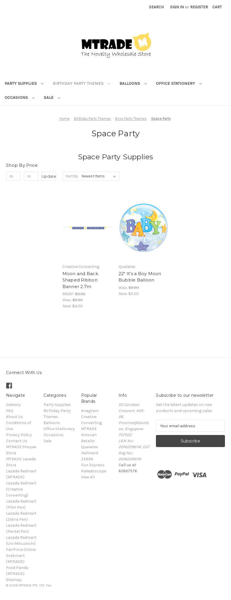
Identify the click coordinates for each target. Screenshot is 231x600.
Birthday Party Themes (81, 83)
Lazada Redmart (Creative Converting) (21, 489)
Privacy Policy (19, 434)
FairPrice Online (21, 549)
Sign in (177, 7)
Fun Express (92, 465)
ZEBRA (87, 459)
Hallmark (89, 453)
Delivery (13, 404)
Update (49, 176)
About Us (14, 416)
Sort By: (72, 176)
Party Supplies (24, 83)
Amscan (89, 434)
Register (199, 7)
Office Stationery (179, 83)
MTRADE (89, 428)
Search (156, 7)
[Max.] (31, 176)
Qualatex (89, 446)
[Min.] (13, 176)
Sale (52, 97)
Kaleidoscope (93, 471)
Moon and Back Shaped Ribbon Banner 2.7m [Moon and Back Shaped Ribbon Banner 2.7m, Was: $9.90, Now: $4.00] (80, 280)
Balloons (133, 83)
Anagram (89, 410)
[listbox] (100, 176)
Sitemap (14, 579)
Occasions (20, 97)
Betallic (88, 440)
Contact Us (16, 440)
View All (88, 477)
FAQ (9, 410)
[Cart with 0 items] (217, 7)
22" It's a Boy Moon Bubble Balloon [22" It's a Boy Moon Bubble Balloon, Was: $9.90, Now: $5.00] (140, 277)
